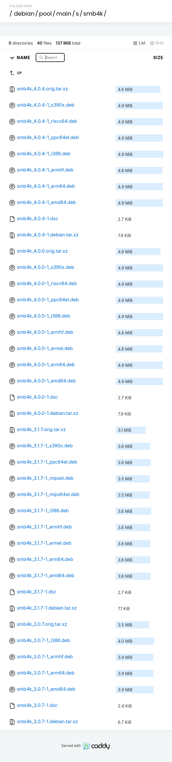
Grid (157, 42)
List (139, 42)
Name (24, 57)
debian (24, 14)
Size (158, 57)
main (63, 14)
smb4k (93, 14)
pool (45, 14)
